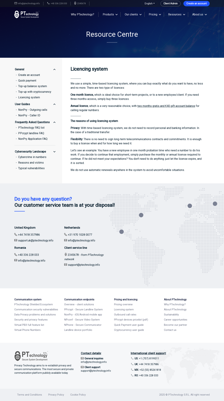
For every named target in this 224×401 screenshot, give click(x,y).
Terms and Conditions (29, 394)
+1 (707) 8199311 (147, 358)
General (19, 69)
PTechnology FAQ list (31, 127)
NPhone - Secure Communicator (83, 324)
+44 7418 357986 (147, 364)
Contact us (170, 330)
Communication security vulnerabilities (36, 309)
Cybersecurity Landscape (30, 151)
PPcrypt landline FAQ (31, 133)
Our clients (131, 14)
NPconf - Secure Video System (82, 319)
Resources (174, 14)
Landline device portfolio (78, 330)
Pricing (153, 14)
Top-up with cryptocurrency (34, 91)
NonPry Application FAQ (32, 138)
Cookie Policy (78, 394)
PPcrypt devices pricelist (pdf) (131, 319)
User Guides (22, 104)
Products (108, 14)
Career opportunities (175, 319)
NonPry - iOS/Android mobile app (83, 314)
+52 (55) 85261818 (148, 369)
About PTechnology (175, 309)
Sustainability (171, 314)
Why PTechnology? (82, 14)
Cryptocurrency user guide (129, 330)
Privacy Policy (56, 394)
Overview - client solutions (79, 304)
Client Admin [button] (170, 3)
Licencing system (29, 97)
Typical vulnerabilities (31, 168)
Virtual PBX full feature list (29, 324)
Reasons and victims (31, 162)
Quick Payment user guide (129, 324)
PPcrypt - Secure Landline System (83, 309)
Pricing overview (123, 304)
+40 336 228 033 (146, 375)
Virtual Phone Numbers (27, 330)
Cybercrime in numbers (32, 157)
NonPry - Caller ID (29, 115)
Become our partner (175, 324)
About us (197, 14)
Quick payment (27, 80)
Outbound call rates (125, 314)
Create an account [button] (196, 3)
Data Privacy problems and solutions (35, 314)
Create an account (29, 75)
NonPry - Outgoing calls (32, 109)
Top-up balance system (32, 86)
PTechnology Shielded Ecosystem (33, 304)
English (149, 3)
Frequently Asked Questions (32, 122)
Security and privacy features (31, 319)
